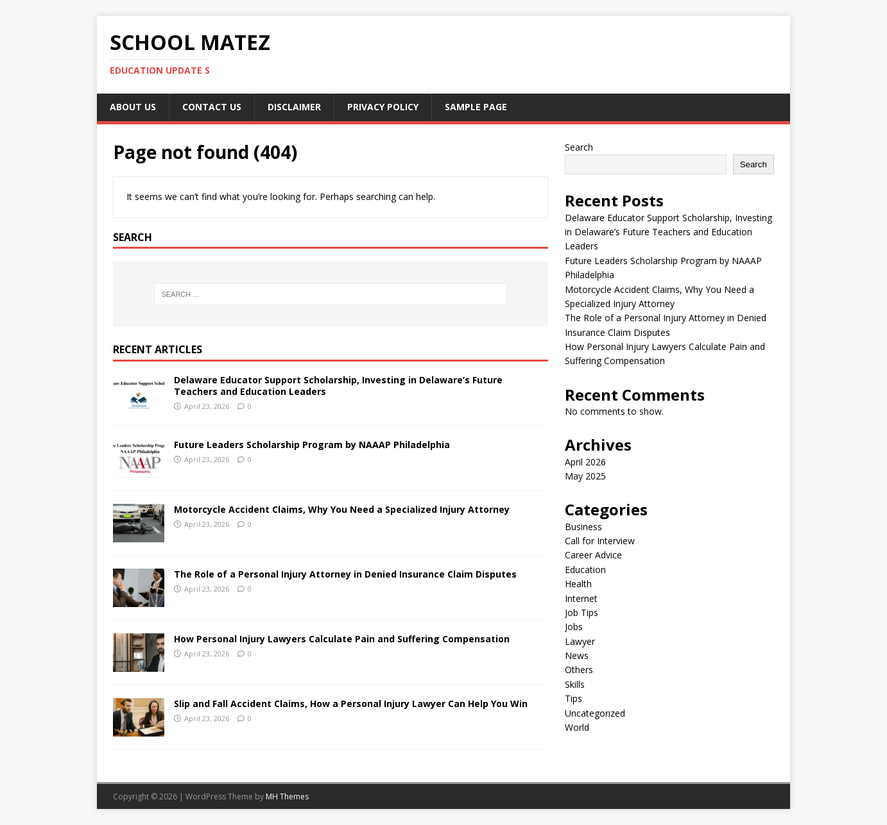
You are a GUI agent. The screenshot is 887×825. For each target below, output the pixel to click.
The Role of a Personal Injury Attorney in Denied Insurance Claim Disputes (345, 574)
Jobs (574, 627)
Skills (575, 684)
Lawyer (580, 641)
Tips (573, 698)
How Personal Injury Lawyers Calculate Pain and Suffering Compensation (342, 639)
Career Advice (593, 555)
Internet (581, 598)
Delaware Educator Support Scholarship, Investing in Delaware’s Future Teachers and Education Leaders (338, 385)
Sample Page (476, 107)
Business (583, 527)
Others (579, 669)
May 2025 (585, 476)
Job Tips (581, 612)
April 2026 (585, 462)
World (577, 727)
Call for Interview (600, 541)
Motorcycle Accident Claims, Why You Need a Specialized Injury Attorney (342, 509)
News (577, 655)
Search (579, 147)
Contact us (211, 107)
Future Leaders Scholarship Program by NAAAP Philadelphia (312, 444)
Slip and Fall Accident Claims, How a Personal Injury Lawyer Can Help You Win (351, 703)
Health (578, 584)
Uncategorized (595, 713)
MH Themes (287, 796)
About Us (133, 107)
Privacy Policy (382, 107)
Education (585, 569)
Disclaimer (294, 107)
